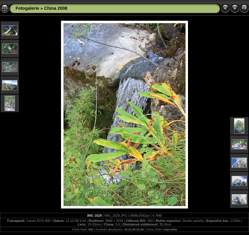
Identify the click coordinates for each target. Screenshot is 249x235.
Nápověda (170, 229)
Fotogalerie (27, 8)
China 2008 (55, 8)
